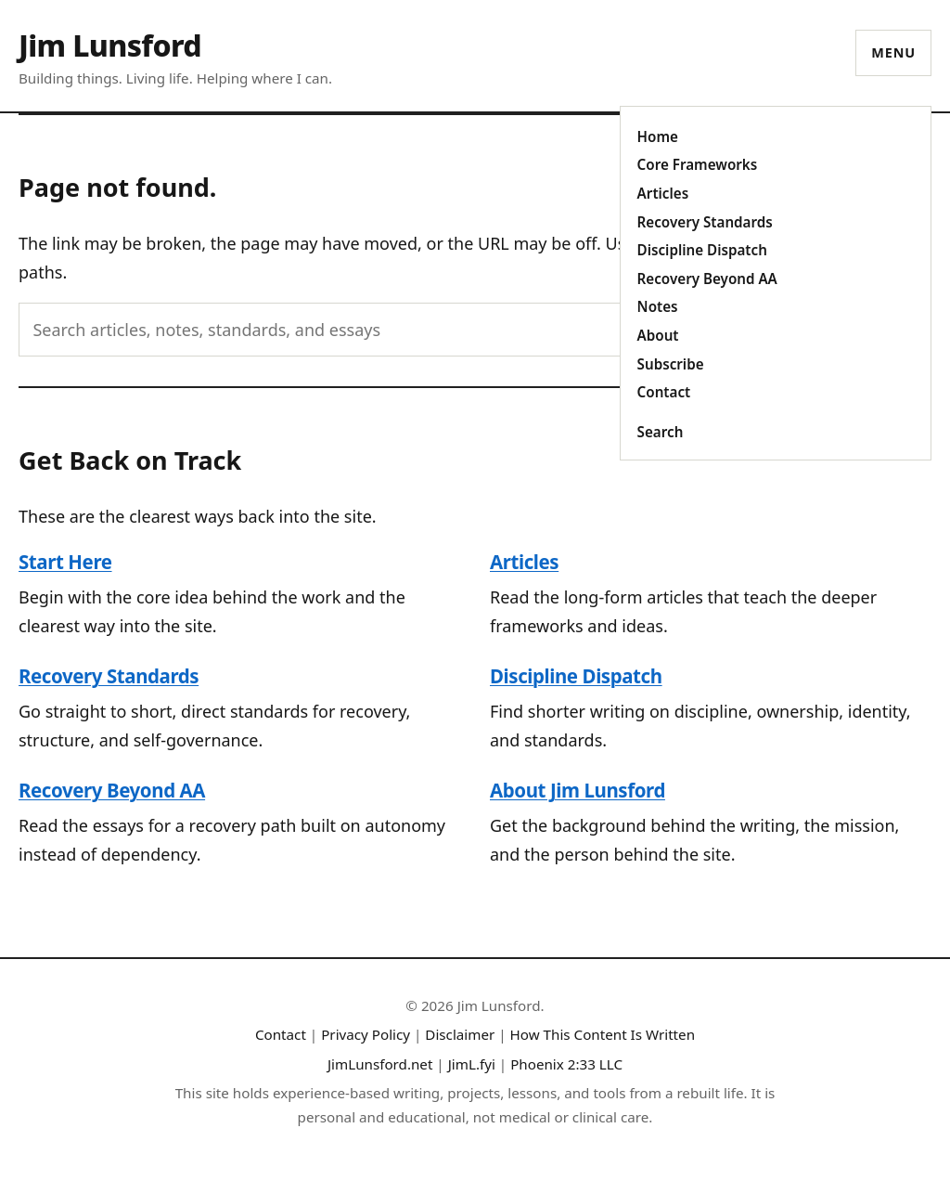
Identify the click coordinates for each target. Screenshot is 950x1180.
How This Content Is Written (603, 1034)
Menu (893, 52)
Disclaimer (459, 1034)
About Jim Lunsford (577, 790)
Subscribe (670, 364)
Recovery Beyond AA (707, 278)
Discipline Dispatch (702, 249)
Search (660, 431)
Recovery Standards (705, 222)
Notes (657, 306)
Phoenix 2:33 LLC (566, 1064)
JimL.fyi (471, 1064)
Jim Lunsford (110, 45)
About (658, 335)
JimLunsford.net (380, 1064)
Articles (663, 193)
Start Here (65, 562)
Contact (664, 392)
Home (657, 136)
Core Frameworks (697, 164)
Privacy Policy (365, 1034)
